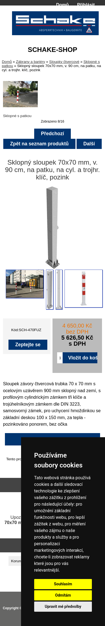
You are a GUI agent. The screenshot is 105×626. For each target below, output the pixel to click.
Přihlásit (86, 4)
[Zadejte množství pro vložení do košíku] (60, 357)
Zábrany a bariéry (30, 62)
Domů (62, 4)
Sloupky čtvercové (64, 62)
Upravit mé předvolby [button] (63, 606)
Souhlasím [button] (63, 584)
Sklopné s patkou (20, 114)
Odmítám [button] (63, 595)
